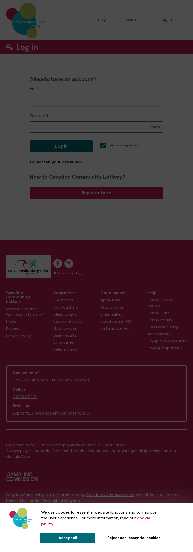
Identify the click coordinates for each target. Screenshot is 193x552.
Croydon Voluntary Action (110, 495)
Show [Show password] (155, 127)
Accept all (68, 538)
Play (102, 20)
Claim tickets (65, 314)
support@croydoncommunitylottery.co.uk (52, 413)
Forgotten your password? (57, 162)
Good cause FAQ (115, 321)
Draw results (64, 335)
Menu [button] (128, 20)
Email (34, 88)
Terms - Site (159, 313)
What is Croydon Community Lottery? (25, 311)
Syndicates (63, 342)
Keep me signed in (119, 145)
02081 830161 (25, 396)
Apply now (110, 300)
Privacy (12, 329)
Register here (96, 193)
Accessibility (159, 334)
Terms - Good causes (160, 303)
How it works (65, 328)
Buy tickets (63, 300)
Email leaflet (111, 314)
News (11, 321)
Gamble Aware (19, 456)
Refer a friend (65, 349)
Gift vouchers (65, 307)
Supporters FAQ (68, 321)
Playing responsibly (165, 348)
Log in (166, 19)
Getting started (114, 328)
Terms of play (160, 320)
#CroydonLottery (68, 273)
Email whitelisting (163, 327)
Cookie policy (18, 336)
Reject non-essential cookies (133, 538)
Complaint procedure (167, 341)
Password (39, 115)
